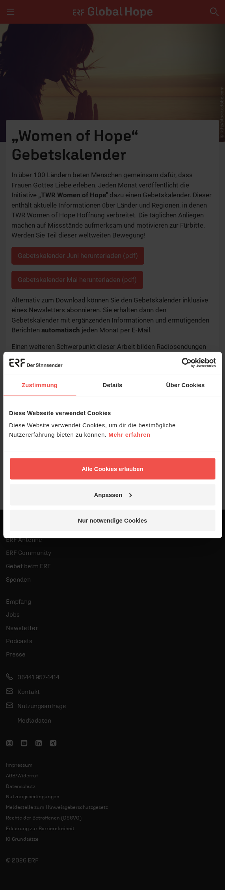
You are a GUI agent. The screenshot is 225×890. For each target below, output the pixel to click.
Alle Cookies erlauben (112, 468)
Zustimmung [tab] (40, 384)
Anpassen (113, 494)
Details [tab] (113, 384)
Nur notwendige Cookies (112, 520)
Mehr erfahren (129, 434)
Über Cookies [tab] (185, 384)
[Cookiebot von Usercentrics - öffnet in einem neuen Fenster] (181, 363)
